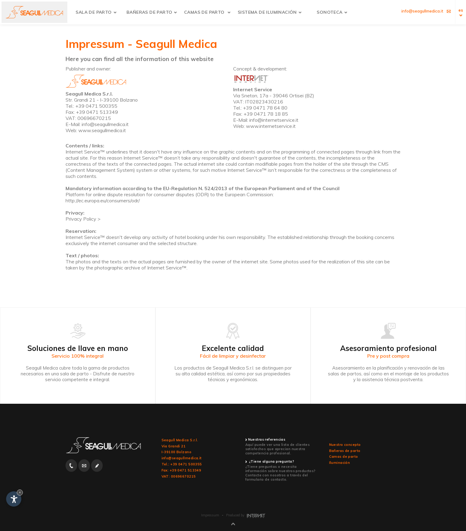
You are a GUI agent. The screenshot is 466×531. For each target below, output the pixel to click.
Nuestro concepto (345, 444)
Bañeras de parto (345, 451)
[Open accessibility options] (13, 499)
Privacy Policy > (83, 219)
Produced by (245, 515)
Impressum (210, 515)
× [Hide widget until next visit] (20, 492)
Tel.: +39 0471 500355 (182, 464)
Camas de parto (343, 456)
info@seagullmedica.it (182, 458)
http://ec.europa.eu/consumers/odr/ (103, 200)
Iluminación (339, 463)
